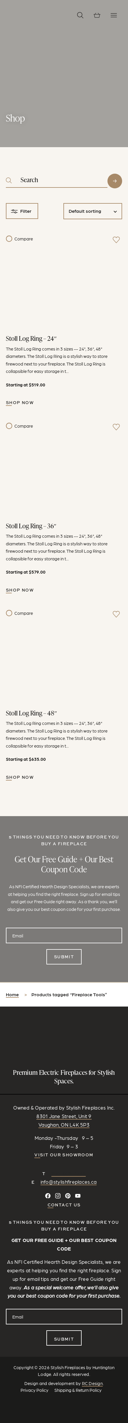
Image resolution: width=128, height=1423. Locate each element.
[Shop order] (92, 211)
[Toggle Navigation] (114, 15)
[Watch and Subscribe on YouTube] (78, 1196)
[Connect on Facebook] (48, 1196)
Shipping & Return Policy (78, 1390)
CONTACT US (64, 1205)
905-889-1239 (68, 1173)
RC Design (92, 1383)
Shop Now (20, 402)
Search (114, 181)
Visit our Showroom (63, 1155)
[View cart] (97, 15)
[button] (80, 15)
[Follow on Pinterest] (68, 1196)
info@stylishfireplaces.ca (69, 1182)
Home (12, 994)
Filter (25, 211)
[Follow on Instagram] (58, 1196)
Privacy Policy (34, 1390)
